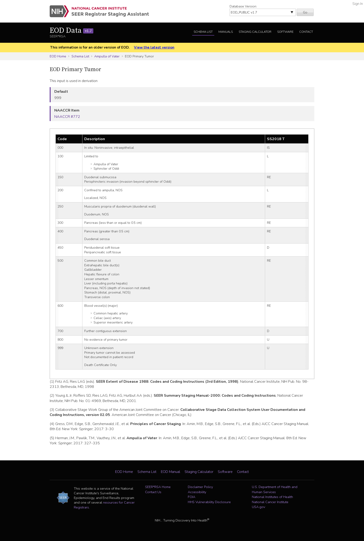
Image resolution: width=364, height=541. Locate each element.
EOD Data (71, 30)
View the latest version (154, 47)
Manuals (225, 32)
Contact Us (153, 492)
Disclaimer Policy (200, 487)
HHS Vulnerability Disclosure (209, 502)
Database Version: (243, 6)
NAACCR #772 (67, 116)
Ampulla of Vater (107, 56)
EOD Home (58, 56)
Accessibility (197, 492)
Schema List (203, 32)
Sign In (357, 3)
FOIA (191, 497)
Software (285, 32)
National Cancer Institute (270, 502)
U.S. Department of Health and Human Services (274, 489)
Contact (306, 32)
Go (305, 12)
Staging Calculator (255, 32)
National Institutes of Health (272, 497)
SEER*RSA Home (158, 487)
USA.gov (258, 507)
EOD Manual (170, 471)
